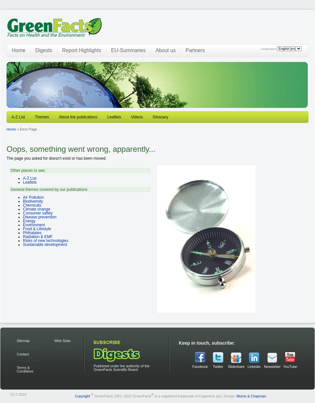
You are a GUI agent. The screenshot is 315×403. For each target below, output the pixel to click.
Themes (42, 117)
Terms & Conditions (25, 369)
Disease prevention (40, 217)
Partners (195, 50)
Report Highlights (82, 50)
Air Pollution (33, 197)
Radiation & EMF (38, 236)
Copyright (82, 396)
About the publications (78, 117)
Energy (29, 221)
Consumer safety (38, 213)
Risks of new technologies (45, 240)
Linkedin (254, 367)
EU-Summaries (128, 50)
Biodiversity (33, 201)
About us (166, 50)
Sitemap (23, 341)
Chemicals (32, 205)
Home (19, 50)
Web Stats (62, 341)
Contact (23, 354)
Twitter (218, 367)
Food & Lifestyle (37, 229)
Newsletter (272, 367)
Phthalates (32, 233)
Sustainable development (45, 244)
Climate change (36, 209)
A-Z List (18, 117)
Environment (34, 225)
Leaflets (114, 117)
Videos (137, 117)
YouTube (290, 367)
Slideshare (236, 367)
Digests (43, 50)
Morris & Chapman (251, 396)
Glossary (160, 117)
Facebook (200, 367)
